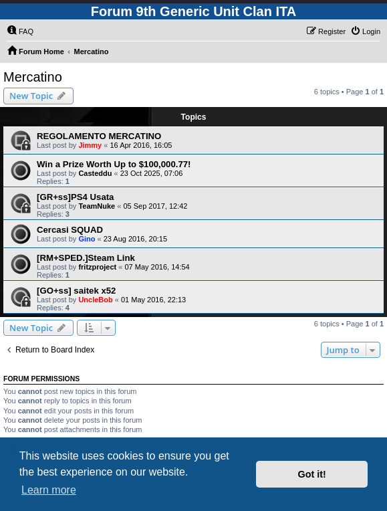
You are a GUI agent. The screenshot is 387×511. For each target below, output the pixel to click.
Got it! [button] (312, 474)
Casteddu (95, 173)
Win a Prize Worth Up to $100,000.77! (114, 164)
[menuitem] (20, 31)
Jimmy (90, 145)
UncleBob (95, 300)
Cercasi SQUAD (70, 230)
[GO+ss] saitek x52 (76, 291)
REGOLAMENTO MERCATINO (99, 136)
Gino (86, 239)
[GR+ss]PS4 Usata (75, 197)
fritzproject (97, 267)
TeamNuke (96, 206)
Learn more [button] (48, 490)
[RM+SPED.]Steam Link (86, 258)
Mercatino (32, 77)
